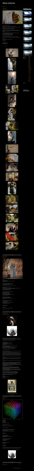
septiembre (30, 69)
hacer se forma (5, 9)
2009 (28, 81)
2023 (28, 58)
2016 (28, 63)
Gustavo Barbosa (24, 57)
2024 (28, 57)
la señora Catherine (6, 314)
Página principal (3, 6)
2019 (28, 61)
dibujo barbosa (9, 3)
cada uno (4, 257)
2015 (28, 64)
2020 (28, 60)
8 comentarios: (10, 462)
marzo (29, 77)
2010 (28, 80)
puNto (4, 398)
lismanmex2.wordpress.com (5, 46)
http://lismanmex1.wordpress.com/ (5, 45)
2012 (28, 66)
